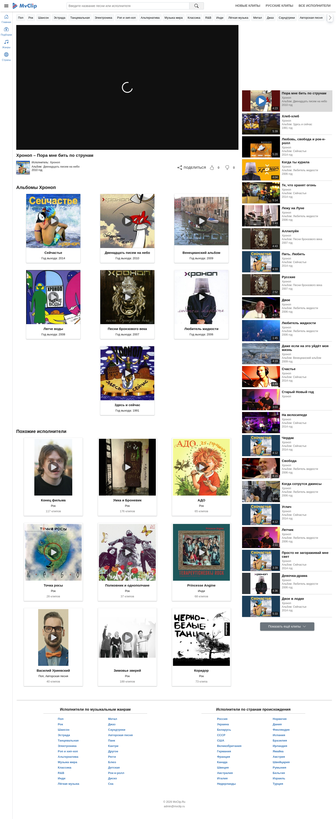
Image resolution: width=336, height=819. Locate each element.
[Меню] (6, 5)
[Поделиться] (192, 167)
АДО (201, 500)
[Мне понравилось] (215, 167)
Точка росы (53, 585)
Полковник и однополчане (127, 585)
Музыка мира (174, 17)
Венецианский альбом (201, 253)
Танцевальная (80, 17)
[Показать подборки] (6, 30)
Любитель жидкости (201, 329)
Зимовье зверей (127, 670)
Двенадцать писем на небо (61, 166)
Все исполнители (315, 5)
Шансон (43, 17)
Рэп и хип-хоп (126, 17)
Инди (219, 17)
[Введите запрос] (128, 5)
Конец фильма (53, 500)
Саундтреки (287, 17)
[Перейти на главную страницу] (6, 18)
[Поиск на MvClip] (196, 5)
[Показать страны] (6, 56)
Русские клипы (279, 5)
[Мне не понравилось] (230, 167)
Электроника (103, 17)
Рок (30, 17)
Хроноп (55, 162)
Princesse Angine (201, 585)
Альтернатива (150, 17)
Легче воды (53, 329)
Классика (194, 17)
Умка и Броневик (127, 500)
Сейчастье (53, 253)
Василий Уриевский (53, 670)
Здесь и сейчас (127, 405)
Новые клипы (247, 5)
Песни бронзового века (127, 329)
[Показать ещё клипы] (287, 626)
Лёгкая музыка (238, 17)
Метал (257, 17)
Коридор (201, 670)
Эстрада (59, 17)
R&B (208, 17)
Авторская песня (311, 17)
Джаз (270, 17)
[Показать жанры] (6, 43)
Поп (20, 17)
